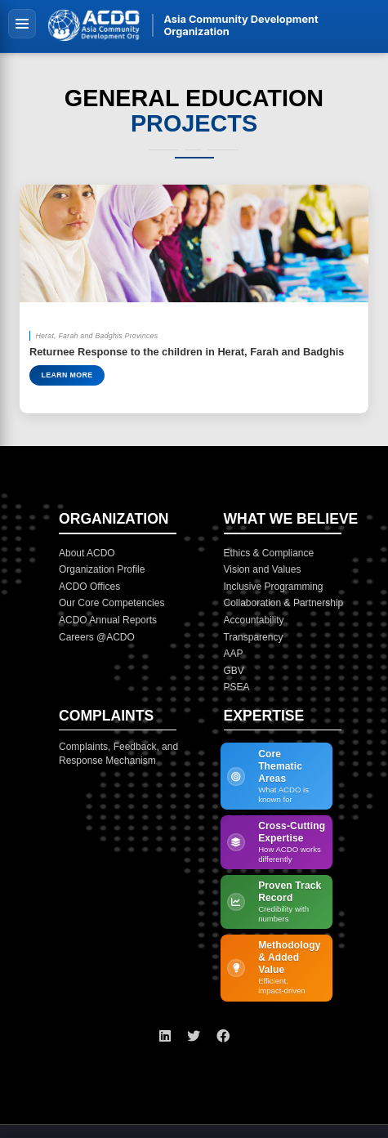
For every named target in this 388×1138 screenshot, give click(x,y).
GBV (234, 670)
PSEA (237, 687)
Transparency (253, 637)
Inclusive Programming (273, 586)
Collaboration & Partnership (284, 603)
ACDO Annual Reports (108, 620)
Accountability (254, 620)
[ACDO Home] (94, 25)
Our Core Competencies (111, 603)
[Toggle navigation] (22, 23)
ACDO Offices (89, 586)
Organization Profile (102, 569)
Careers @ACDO (97, 637)
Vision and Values (262, 569)
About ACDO (87, 553)
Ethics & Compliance (269, 553)
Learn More (66, 375)
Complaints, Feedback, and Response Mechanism (118, 753)
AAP (233, 653)
